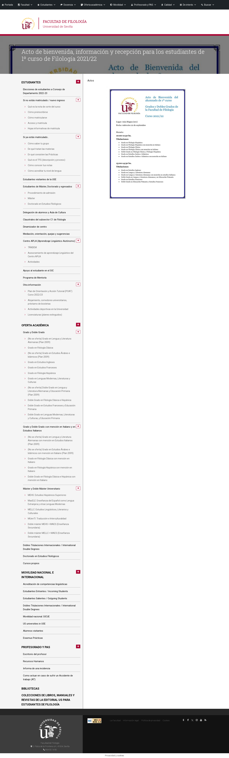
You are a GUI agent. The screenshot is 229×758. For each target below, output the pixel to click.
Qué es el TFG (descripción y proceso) (46, 160)
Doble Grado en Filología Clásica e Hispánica (49, 400)
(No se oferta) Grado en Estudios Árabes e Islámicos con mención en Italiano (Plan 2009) (50, 451)
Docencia (70, 5)
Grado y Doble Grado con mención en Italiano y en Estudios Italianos (49, 428)
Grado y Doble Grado (34, 332)
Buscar (209, 5)
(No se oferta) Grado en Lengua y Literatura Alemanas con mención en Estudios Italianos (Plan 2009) (50, 440)
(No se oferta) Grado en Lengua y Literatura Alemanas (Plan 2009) (49, 340)
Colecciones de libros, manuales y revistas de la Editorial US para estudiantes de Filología (48, 700)
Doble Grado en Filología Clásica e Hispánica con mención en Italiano (51, 478)
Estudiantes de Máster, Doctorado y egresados (47, 186)
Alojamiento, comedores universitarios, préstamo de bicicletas (47, 302)
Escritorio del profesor (35, 654)
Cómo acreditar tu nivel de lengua (44, 171)
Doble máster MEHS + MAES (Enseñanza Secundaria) (48, 526)
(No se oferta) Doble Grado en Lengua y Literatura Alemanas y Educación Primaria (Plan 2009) (49, 391)
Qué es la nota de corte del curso (44, 106)
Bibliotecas (30, 688)
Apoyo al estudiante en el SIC (38, 270)
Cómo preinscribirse (38, 112)
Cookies (166, 720)
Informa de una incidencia (36, 668)
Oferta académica (94, 5)
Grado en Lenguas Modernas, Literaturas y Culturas (49, 380)
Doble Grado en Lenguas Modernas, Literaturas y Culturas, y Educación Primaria (51, 416)
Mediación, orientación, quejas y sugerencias (46, 233)
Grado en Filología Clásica (40, 347)
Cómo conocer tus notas (40, 165)
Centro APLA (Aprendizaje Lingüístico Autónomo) (49, 241)
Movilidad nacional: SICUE (36, 616)
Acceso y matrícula (37, 123)
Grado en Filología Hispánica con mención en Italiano (50, 469)
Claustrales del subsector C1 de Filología (44, 219)
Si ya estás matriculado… (36, 137)
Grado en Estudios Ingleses (41, 362)
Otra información (32, 284)
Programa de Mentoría (34, 277)
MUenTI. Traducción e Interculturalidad (47, 518)
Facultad (27, 5)
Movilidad (119, 5)
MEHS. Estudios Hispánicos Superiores (47, 495)
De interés (189, 5)
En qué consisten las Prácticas (43, 154)
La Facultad (115, 720)
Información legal (131, 720)
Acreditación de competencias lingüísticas (45, 584)
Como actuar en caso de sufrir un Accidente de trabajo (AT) (48, 677)
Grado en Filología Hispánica (42, 373)
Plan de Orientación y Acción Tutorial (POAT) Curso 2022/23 (50, 293)
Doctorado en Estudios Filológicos (44, 204)
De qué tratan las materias (41, 149)
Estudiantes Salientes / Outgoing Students (45, 598)
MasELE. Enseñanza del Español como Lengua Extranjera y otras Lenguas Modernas (51, 502)
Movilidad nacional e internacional (37, 575)
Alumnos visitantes (33, 630)
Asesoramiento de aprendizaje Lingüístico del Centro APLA (50, 255)
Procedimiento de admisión (41, 193)
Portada (9, 4)
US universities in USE (34, 623)
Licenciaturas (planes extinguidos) (45, 314)
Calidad (169, 5)
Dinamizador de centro (35, 226)
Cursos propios (31, 563)
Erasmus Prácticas (33, 638)
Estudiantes (48, 5)
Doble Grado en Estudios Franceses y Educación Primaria (51, 407)
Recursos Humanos (33, 661)
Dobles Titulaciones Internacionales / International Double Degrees (49, 547)
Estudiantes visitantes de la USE (39, 179)
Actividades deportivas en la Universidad (48, 309)
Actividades (34, 262)
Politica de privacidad (150, 720)
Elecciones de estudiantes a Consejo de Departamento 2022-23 (44, 91)
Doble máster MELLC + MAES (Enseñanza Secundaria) (49, 535)
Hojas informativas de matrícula (44, 128)
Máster (31, 198)
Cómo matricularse (37, 117)
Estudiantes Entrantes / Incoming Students (45, 591)
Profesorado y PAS (145, 5)
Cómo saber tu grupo (38, 143)
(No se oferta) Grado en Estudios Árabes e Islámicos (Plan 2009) (49, 355)
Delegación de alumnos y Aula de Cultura (44, 212)
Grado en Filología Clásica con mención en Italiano (48, 460)
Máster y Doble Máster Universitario (41, 488)
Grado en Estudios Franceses (42, 367)
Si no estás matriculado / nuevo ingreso (44, 100)
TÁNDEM (32, 247)
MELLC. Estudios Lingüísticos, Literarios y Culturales (48, 511)
